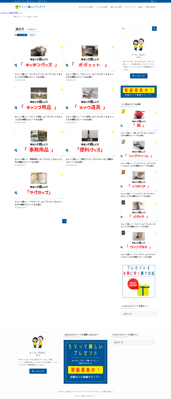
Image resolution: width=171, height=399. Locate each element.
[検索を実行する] (154, 28)
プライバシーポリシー (92, 391)
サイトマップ (77, 391)
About (68, 391)
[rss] (152, 1)
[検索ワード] (139, 28)
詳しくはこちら (139, 76)
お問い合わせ (107, 391)
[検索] (155, 1)
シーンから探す (21, 35)
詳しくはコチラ (38, 371)
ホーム (61, 391)
